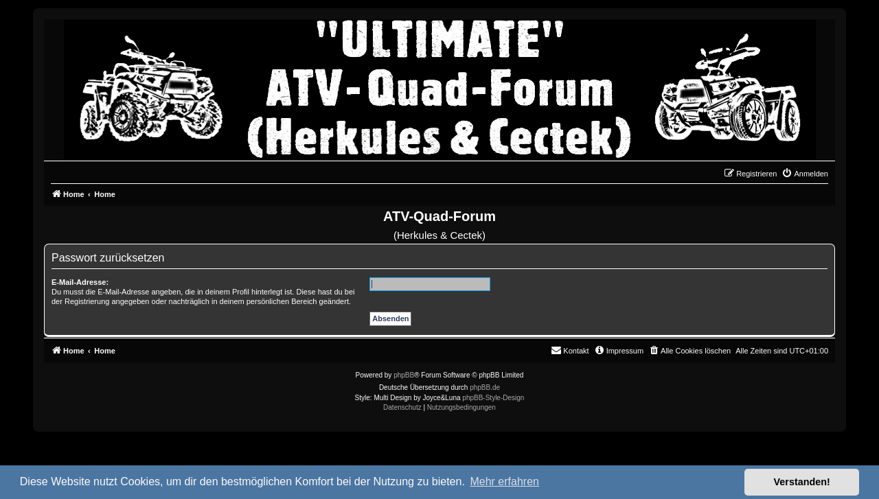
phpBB (403, 375)
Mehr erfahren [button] (504, 481)
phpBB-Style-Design (493, 398)
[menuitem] (804, 173)
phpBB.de (485, 387)
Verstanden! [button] (802, 481)
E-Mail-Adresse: (80, 282)
